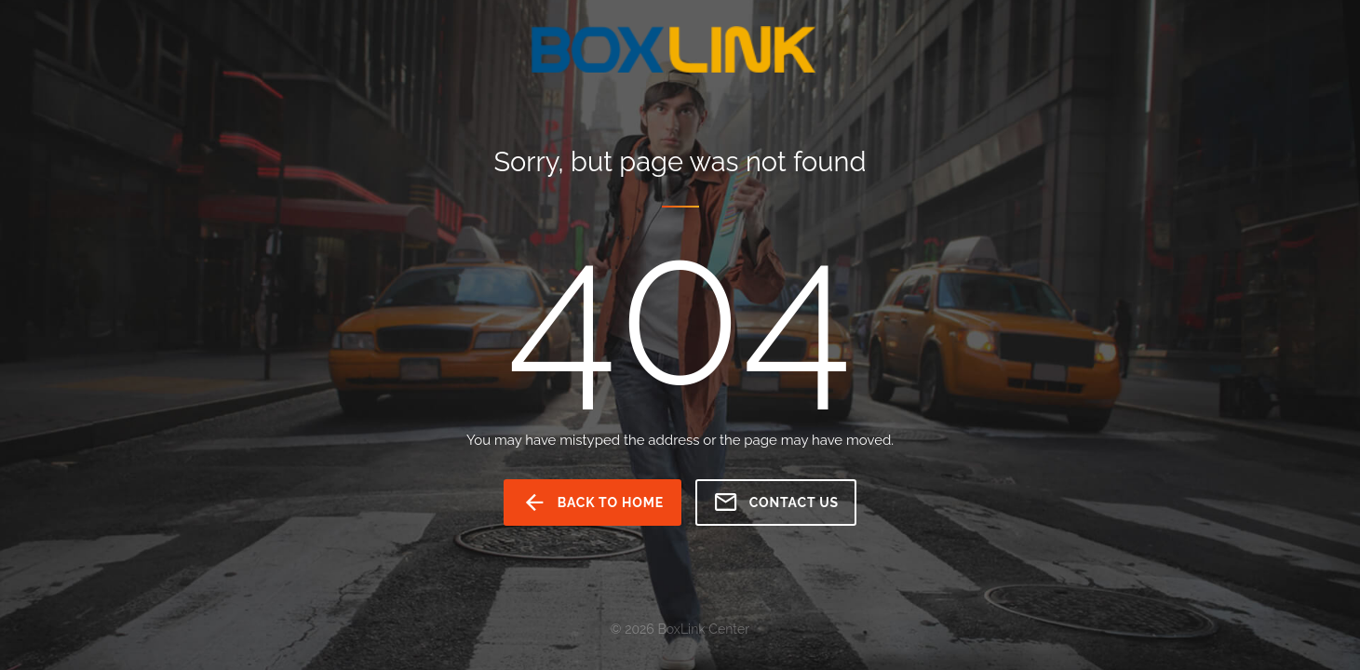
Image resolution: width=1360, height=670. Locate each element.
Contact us (776, 502)
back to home (592, 502)
